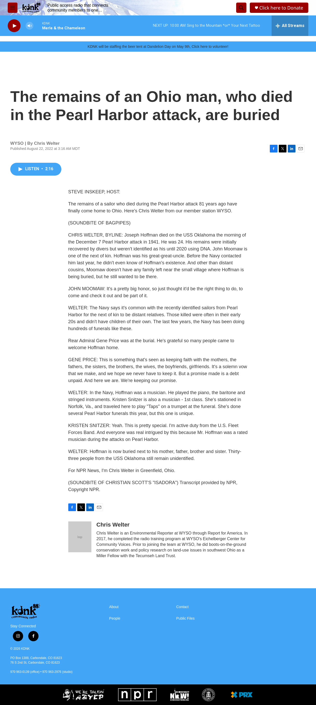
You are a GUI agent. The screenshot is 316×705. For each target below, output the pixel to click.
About (114, 607)
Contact (182, 607)
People (114, 618)
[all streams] (290, 25)
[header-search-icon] (241, 8)
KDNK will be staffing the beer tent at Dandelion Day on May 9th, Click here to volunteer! (158, 46)
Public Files (185, 618)
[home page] (42, 611)
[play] (14, 26)
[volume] (29, 26)
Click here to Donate (281, 8)
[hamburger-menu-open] (12, 8)
